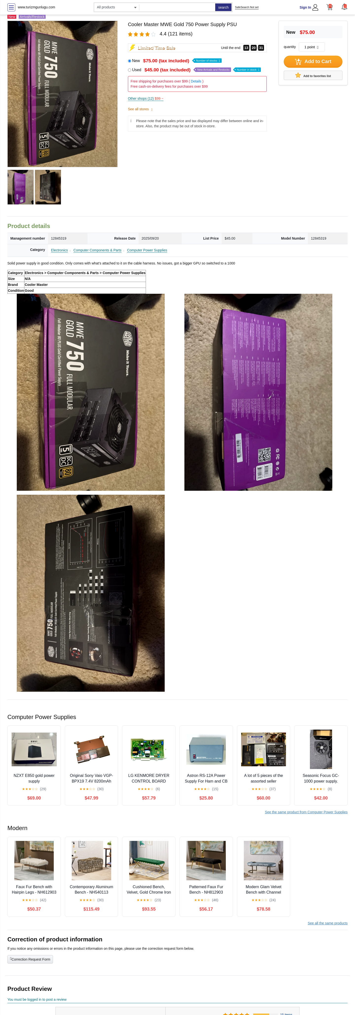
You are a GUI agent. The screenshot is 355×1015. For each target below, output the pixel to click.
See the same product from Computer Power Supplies (306, 812)
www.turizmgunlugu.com (36, 7)
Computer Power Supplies (147, 250)
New (177, 60)
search (223, 7)
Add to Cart (313, 62)
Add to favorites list (313, 75)
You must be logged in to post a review (37, 999)
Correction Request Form (30, 958)
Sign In (305, 7)
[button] (344, 6)
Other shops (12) (145, 98)
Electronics (59, 250)
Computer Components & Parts (97, 250)
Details (196, 81)
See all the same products (328, 923)
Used (196, 69)
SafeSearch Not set (246, 7)
